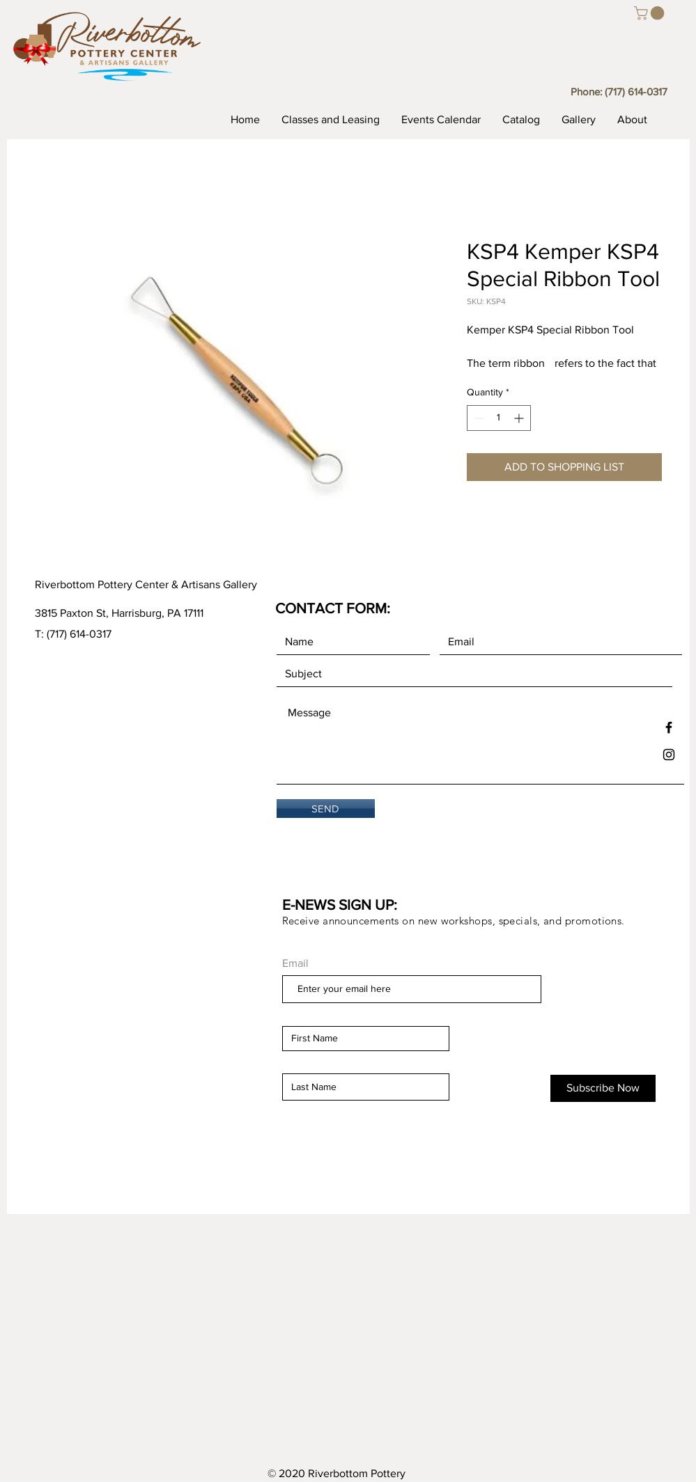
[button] (650, 13)
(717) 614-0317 (636, 91)
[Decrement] (477, 418)
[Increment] (520, 418)
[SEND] (326, 808)
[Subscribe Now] (603, 1088)
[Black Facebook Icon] (668, 727)
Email (295, 963)
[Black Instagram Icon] (668, 754)
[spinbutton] (498, 418)
